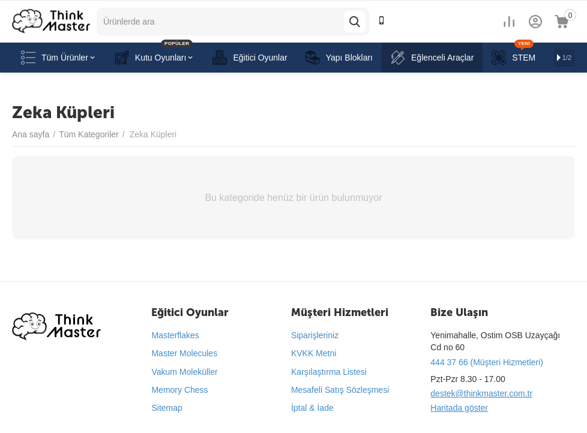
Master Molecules (184, 353)
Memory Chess (179, 390)
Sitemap (166, 408)
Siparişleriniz (315, 335)
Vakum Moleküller (184, 372)
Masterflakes (175, 335)
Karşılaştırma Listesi (329, 372)
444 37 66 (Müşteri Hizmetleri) (486, 362)
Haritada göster (459, 408)
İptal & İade (312, 408)
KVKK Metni (313, 353)
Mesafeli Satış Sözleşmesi (340, 390)
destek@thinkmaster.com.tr (481, 393)
